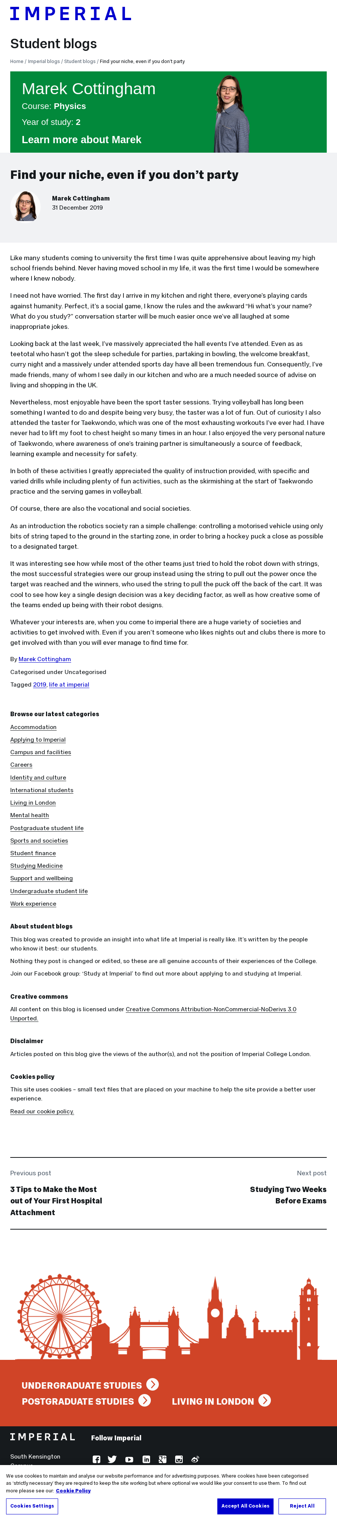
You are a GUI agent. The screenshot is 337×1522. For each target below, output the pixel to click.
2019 (39, 684)
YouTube (128, 1460)
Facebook (96, 1460)
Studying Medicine (36, 865)
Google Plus (161, 1460)
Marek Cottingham (81, 198)
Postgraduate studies (78, 1401)
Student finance (33, 853)
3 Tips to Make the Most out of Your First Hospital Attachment (56, 1201)
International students (41, 790)
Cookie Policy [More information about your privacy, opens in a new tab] (73, 1492)
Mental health (29, 815)
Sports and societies (39, 840)
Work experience (33, 903)
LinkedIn (145, 1460)
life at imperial (69, 684)
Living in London (33, 802)
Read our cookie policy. (42, 1111)
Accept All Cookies (245, 1507)
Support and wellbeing (41, 878)
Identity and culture (38, 777)
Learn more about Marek (81, 139)
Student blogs (53, 43)
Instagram (178, 1460)
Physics (70, 106)
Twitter (112, 1460)
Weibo (194, 1460)
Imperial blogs (44, 61)
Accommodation (33, 727)
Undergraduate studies (82, 1385)
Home (17, 61)
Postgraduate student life (47, 828)
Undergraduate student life (49, 891)
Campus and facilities (40, 752)
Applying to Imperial (38, 739)
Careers (21, 764)
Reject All (302, 1507)
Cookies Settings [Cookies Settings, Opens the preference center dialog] (32, 1507)
